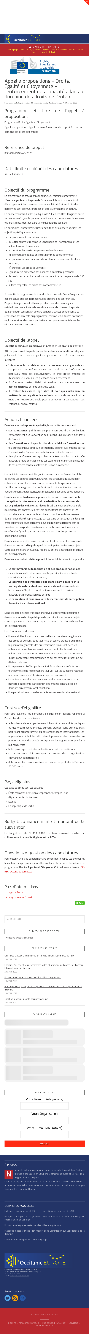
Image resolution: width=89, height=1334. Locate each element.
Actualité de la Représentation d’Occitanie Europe (26, 103)
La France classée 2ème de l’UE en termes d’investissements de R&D (39, 955)
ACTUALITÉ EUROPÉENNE (29, 1323)
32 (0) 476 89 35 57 (14, 1274)
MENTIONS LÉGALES (44, 1325)
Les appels (73, 1323)
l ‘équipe (12, 1323)
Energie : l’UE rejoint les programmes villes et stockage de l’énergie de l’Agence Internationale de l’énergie (44, 967)
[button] (83, 39)
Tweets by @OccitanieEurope (19, 937)
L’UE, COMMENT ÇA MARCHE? (54, 1323)
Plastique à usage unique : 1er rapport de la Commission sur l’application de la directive (43, 988)
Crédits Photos (44, 1319)
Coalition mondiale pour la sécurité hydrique (26, 999)
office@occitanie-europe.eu (19, 1276)
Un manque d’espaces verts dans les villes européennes (33, 977)
